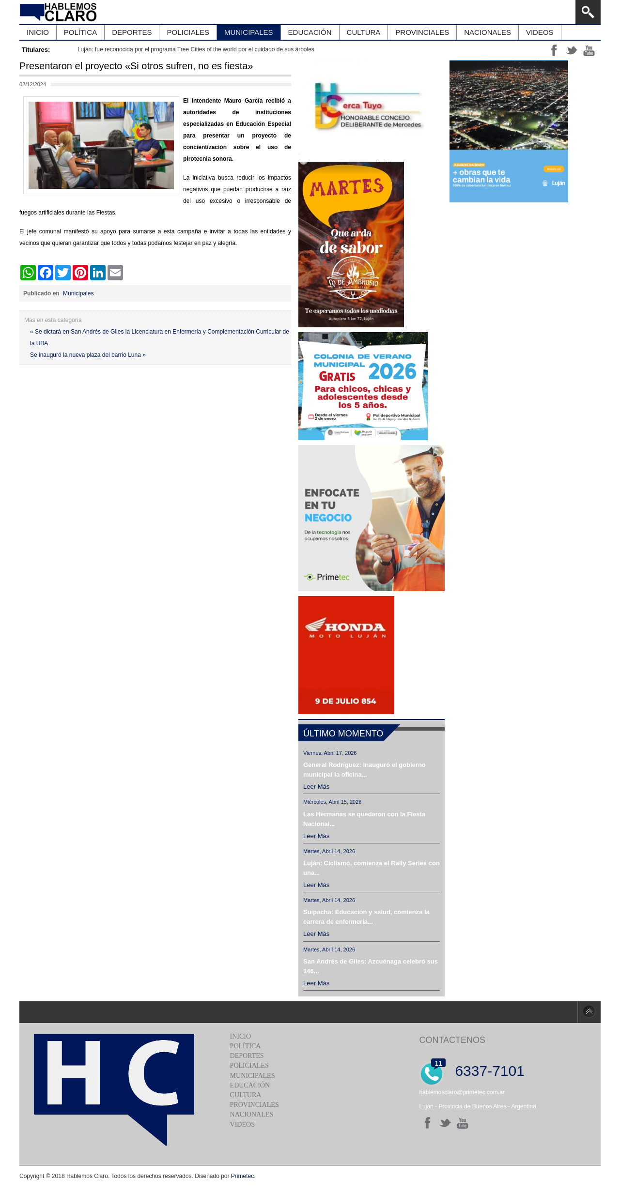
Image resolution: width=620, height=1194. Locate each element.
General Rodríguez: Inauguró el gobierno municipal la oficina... (364, 769)
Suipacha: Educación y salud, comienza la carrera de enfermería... (366, 916)
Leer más (316, 786)
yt (589, 50)
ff (554, 50)
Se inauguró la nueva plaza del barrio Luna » (88, 355)
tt (571, 50)
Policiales (249, 1065)
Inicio (240, 1036)
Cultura (246, 1095)
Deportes (247, 1055)
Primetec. (243, 1176)
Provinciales (254, 1104)
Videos (242, 1124)
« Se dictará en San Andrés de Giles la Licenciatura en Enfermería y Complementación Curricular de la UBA (159, 337)
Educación (250, 1085)
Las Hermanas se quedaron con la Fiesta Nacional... (364, 819)
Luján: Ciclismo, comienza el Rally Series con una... (371, 867)
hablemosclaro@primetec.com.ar (461, 1092)
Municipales (78, 293)
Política (245, 1046)
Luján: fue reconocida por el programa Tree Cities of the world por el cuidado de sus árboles (196, 49)
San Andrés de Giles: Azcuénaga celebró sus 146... (370, 966)
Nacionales (251, 1114)
